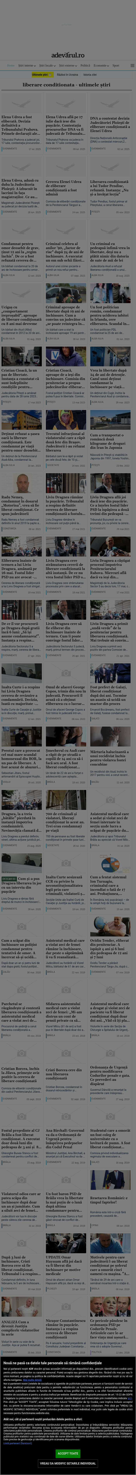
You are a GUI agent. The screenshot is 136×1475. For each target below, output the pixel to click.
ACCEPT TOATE (68, 1453)
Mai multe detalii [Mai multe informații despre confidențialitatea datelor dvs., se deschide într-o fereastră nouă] (32, 1379)
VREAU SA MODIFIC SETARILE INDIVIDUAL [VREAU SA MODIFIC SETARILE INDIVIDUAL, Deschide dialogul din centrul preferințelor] (68, 1463)
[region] (68, 1415)
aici (130, 1398)
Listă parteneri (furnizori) (18, 1443)
